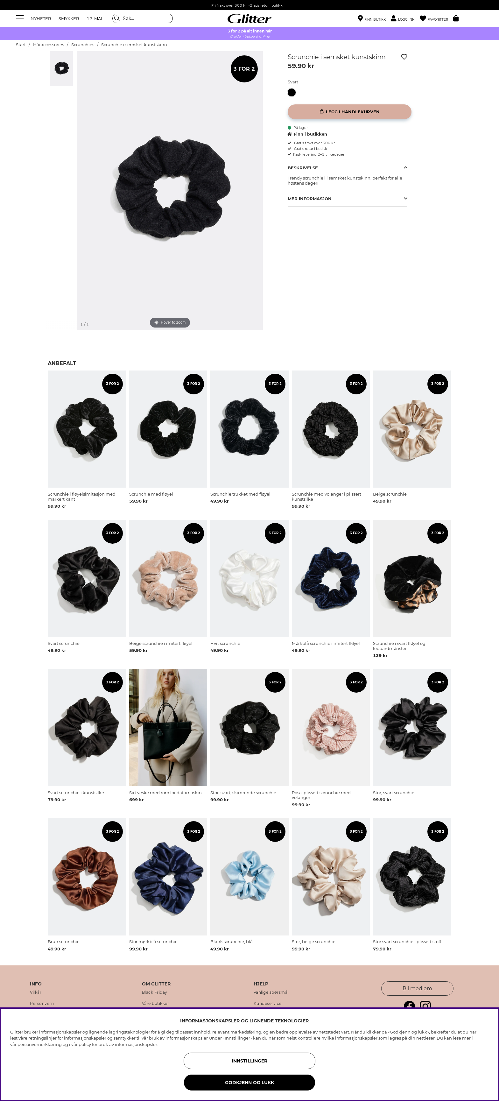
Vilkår (35, 992)
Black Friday (154, 992)
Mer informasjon (310, 198)
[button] (405, 18)
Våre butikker (155, 1003)
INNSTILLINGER (249, 1061)
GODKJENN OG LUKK (249, 1082)
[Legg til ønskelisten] (404, 57)
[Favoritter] (436, 18)
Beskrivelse (303, 167)
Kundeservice (268, 1003)
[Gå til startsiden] (249, 18)
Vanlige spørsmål (271, 992)
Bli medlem (417, 988)
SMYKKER (69, 18)
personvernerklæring (40, 1044)
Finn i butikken (307, 134)
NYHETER (41, 18)
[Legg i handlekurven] (349, 111)
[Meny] (20, 18)
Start (21, 44)
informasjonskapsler (136, 1044)
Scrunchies (82, 44)
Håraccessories (48, 44)
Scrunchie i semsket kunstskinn (134, 44)
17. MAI (94, 18)
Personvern (42, 1003)
